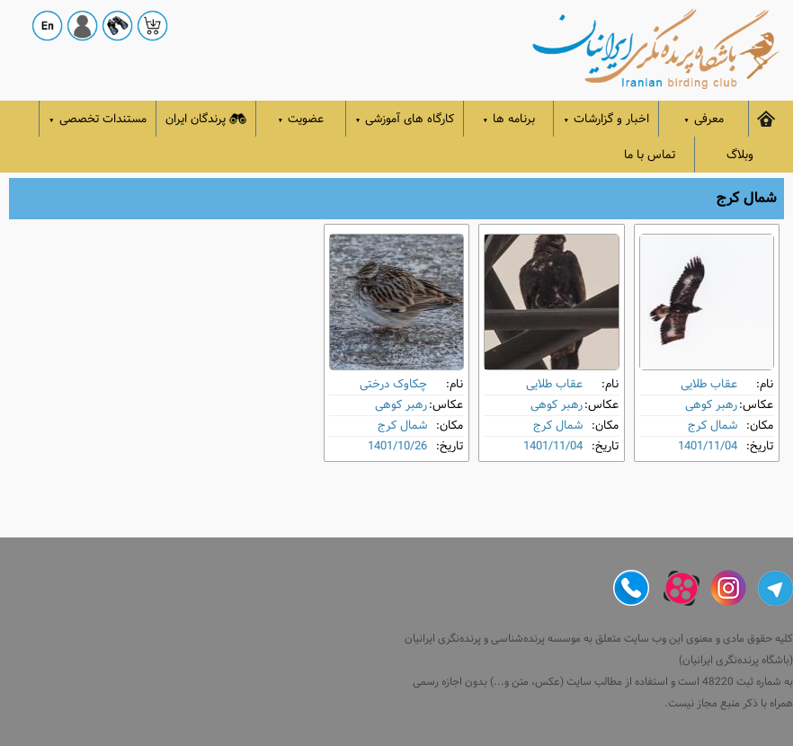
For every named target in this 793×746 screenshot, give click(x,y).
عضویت (301, 119)
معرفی (703, 119)
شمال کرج (712, 425)
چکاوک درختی (393, 384)
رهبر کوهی (711, 405)
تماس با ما (649, 155)
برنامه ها (509, 119)
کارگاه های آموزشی (405, 119)
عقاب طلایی (709, 384)
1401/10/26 (397, 446)
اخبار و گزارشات (606, 119)
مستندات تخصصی (98, 119)
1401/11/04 (707, 446)
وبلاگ (739, 155)
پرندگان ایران (205, 119)
